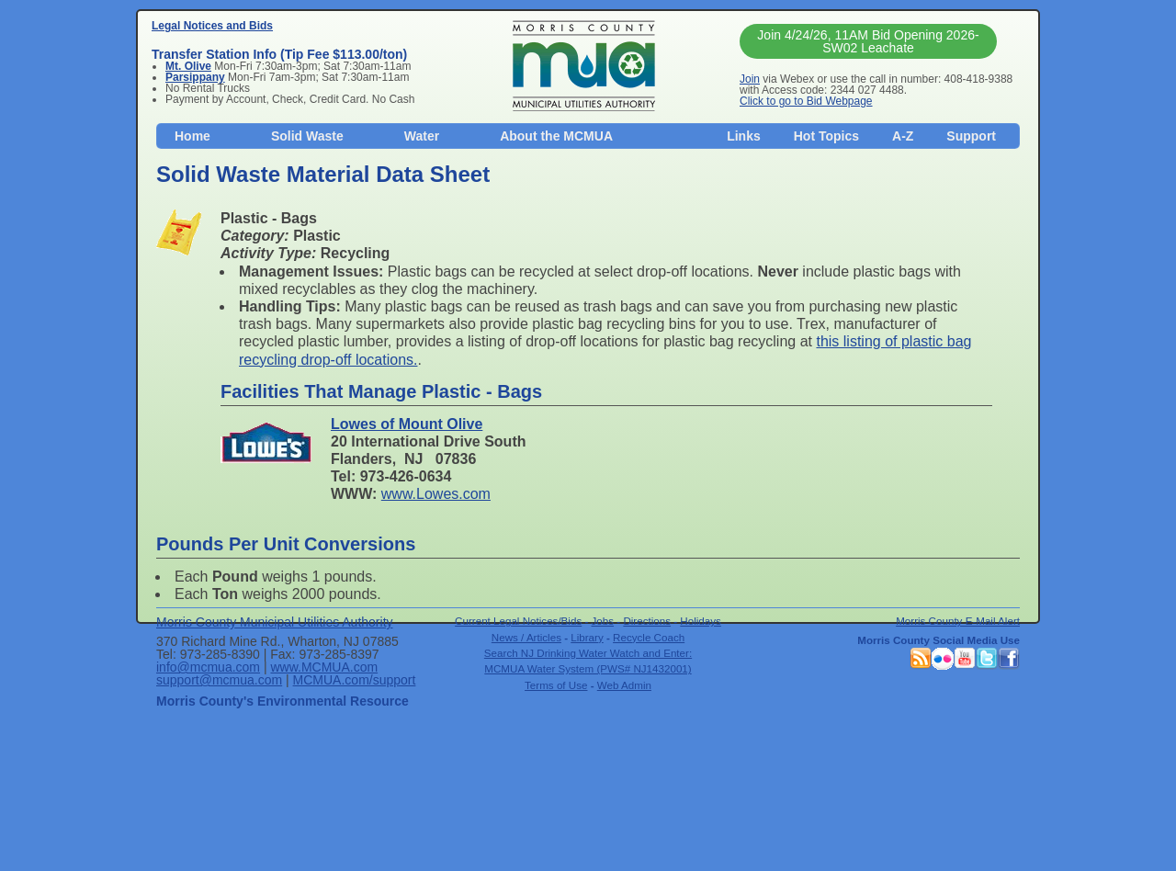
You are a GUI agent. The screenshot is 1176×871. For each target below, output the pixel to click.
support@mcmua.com (219, 680)
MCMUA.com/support (354, 680)
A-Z (902, 136)
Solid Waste (307, 136)
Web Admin (624, 685)
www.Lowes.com (436, 494)
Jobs (603, 621)
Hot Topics (826, 136)
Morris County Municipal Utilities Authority (274, 622)
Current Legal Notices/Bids (518, 621)
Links (744, 136)
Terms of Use (556, 685)
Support (971, 136)
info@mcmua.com (208, 667)
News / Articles (526, 637)
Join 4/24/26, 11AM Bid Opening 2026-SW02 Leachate (867, 41)
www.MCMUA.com (324, 667)
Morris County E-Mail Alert (958, 621)
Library (587, 637)
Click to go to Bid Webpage (806, 101)
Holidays (700, 621)
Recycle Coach (648, 637)
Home (192, 136)
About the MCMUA (556, 136)
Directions (647, 621)
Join (750, 79)
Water (421, 136)
